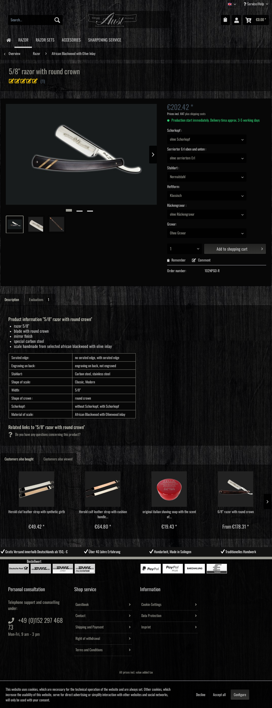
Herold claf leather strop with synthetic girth (36, 512)
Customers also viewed (58, 459)
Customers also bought (19, 459)
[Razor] (23, 40)
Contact (80, 616)
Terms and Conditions (89, 650)
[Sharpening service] (104, 39)
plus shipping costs (195, 114)
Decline (200, 695)
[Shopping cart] (256, 20)
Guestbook (82, 604)
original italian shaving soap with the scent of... (169, 514)
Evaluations (40, 299)
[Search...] (35, 20)
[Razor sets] (45, 39)
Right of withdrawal (87, 638)
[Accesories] (71, 39)
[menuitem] (35, 20)
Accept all (219, 695)
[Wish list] (225, 20)
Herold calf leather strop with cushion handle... (103, 514)
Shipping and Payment (89, 627)
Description (12, 300)
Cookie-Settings (151, 604)
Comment (201, 260)
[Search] (57, 20)
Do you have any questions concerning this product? (44, 434)
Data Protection (151, 616)
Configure (240, 695)
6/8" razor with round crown (236, 512)
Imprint (146, 627)
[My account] (236, 20)
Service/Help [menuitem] (254, 4)
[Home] (8, 40)
